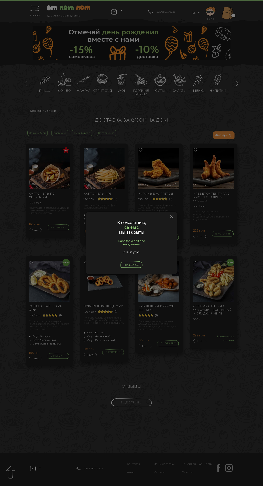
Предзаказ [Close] (131, 264)
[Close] (171, 216)
